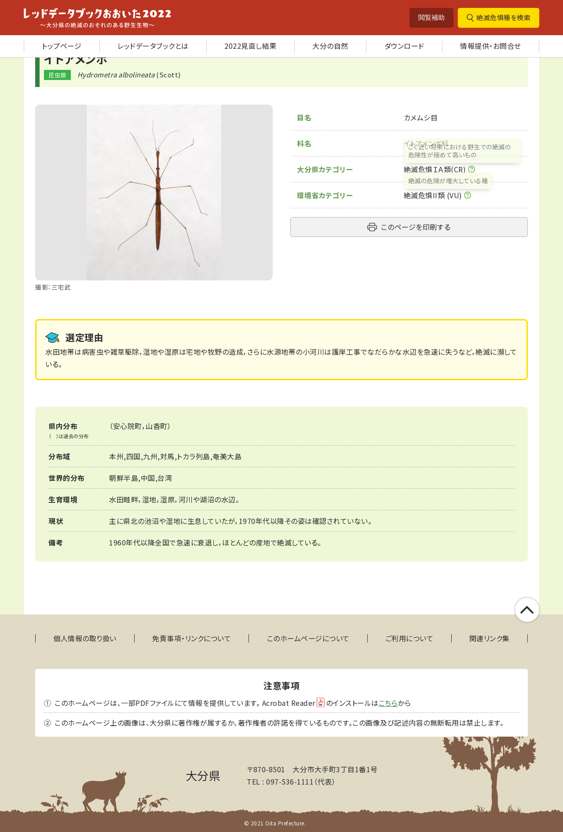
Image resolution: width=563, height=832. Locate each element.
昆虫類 (57, 75)
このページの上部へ (527, 610)
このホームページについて (308, 638)
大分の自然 (330, 45)
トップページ (61, 45)
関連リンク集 (489, 638)
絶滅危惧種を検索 (503, 17)
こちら (388, 703)
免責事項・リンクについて (191, 638)
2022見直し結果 (250, 45)
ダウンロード (404, 45)
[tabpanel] (154, 199)
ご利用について (409, 638)
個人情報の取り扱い (85, 638)
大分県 (203, 775)
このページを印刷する (415, 227)
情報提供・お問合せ (490, 45)
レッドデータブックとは (153, 45)
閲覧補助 (431, 17)
